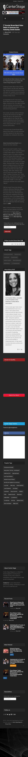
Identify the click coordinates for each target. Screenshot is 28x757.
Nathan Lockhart (7, 260)
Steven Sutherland (17, 260)
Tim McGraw (6, 500)
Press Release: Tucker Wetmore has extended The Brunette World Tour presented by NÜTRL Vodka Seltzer (16, 615)
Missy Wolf (8, 32)
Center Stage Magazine (17, 722)
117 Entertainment (15, 263)
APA (9, 203)
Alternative (19, 494)
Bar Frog (13, 500)
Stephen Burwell (11, 494)
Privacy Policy (8, 724)
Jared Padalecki (7, 488)
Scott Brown (6, 257)
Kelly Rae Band (15, 473)
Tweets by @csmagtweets (10, 427)
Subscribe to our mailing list (12, 696)
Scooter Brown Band (8, 254)
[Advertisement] (14, 409)
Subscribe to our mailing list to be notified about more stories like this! (14, 223)
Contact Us (6, 583)
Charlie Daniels (14, 257)
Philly (5, 494)
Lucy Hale (6, 485)
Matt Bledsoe (7, 263)
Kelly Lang (12, 485)
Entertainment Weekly (8, 467)
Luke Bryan (6, 491)
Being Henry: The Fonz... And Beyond (11, 470)
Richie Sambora (20, 485)
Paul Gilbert (15, 488)
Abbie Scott (15, 503)
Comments (6, 34)
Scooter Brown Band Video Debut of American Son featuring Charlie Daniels (13, 28)
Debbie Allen (6, 497)
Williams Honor (20, 500)
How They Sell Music (8, 476)
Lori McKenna (14, 497)
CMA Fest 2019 (7, 473)
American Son (17, 254)
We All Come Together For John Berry (11, 482)
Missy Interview (14, 491)
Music (12, 654)
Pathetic (21, 491)
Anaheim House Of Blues (9, 479)
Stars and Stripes (7, 503)
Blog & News (13, 665)
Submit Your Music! (14, 395)
